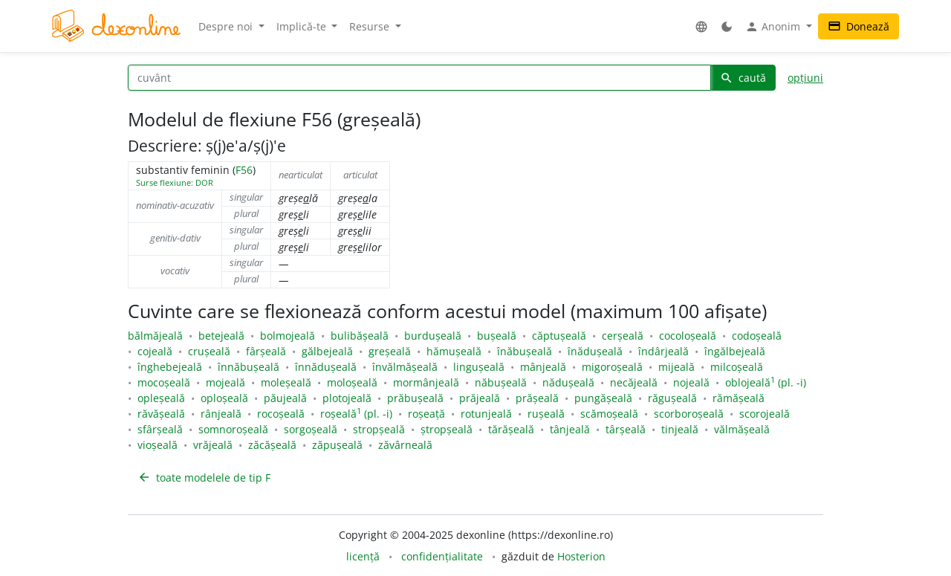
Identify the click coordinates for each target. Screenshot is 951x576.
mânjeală (543, 367)
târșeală (626, 429)
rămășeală (739, 398)
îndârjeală (663, 351)
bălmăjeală (155, 336)
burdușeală (432, 336)
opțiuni (805, 78)
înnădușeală (326, 367)
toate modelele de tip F (203, 477)
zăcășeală (272, 445)
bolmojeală (287, 336)
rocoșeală (281, 414)
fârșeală (266, 351)
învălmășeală (405, 367)
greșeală (390, 351)
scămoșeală (609, 414)
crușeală (209, 351)
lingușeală (478, 367)
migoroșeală (612, 367)
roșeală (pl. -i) (356, 414)
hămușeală (453, 351)
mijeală (676, 367)
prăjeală (479, 398)
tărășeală (511, 429)
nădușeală (568, 382)
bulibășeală (360, 336)
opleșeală (161, 398)
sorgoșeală (310, 429)
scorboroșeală (689, 414)
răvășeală (161, 414)
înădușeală (595, 351)
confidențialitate (442, 556)
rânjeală (221, 414)
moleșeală (286, 382)
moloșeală (352, 382)
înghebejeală (169, 367)
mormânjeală (426, 382)
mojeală (225, 382)
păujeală (285, 398)
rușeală (546, 414)
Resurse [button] (370, 26)
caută (743, 78)
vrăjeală (213, 445)
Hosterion (581, 556)
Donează (858, 26)
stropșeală (379, 429)
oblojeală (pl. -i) (765, 382)
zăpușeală (337, 445)
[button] (701, 26)
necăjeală (634, 382)
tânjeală (570, 429)
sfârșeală (160, 429)
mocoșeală (163, 382)
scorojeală (764, 414)
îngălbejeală (734, 351)
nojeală (691, 382)
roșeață (426, 414)
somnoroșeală (233, 429)
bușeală (496, 336)
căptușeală (559, 336)
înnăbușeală (248, 367)
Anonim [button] (774, 26)
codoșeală (757, 336)
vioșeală (156, 445)
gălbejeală (327, 351)
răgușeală (672, 398)
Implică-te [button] (302, 26)
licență (363, 556)
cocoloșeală (687, 336)
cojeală (154, 351)
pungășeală (603, 398)
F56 (244, 170)
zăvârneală (405, 445)
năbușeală (501, 382)
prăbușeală (415, 398)
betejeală (221, 336)
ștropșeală (447, 429)
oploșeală (224, 398)
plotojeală (346, 398)
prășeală (537, 398)
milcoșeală (736, 367)
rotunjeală (486, 414)
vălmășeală (742, 429)
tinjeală (679, 429)
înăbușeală (524, 351)
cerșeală (622, 336)
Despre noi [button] (227, 26)
